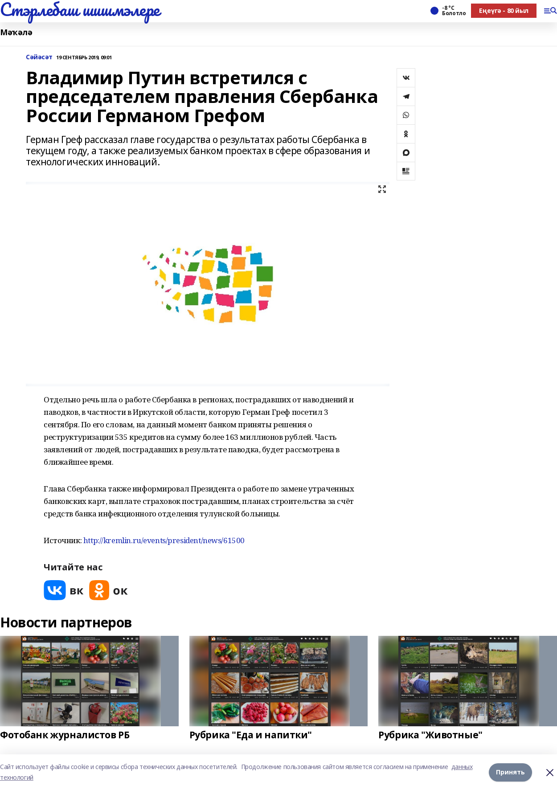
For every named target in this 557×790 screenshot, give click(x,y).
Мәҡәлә (16, 32)
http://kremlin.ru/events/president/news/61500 (164, 540)
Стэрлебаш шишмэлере (80, 9)
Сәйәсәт (39, 57)
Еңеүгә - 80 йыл (503, 10)
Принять (510, 772)
